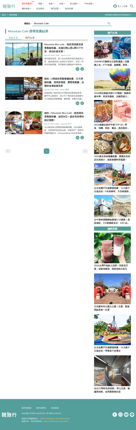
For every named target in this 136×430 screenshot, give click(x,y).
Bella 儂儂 (64, 89)
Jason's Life (66, 55)
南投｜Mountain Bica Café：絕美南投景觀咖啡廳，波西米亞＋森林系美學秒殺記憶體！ (64, 116)
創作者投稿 (26, 408)
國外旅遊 (26, 9)
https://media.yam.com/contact (56, 421)
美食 (51, 4)
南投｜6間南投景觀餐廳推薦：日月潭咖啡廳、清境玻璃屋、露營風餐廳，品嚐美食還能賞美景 (64, 82)
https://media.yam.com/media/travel (55, 418)
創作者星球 (27, 4)
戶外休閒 (89, 4)
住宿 (62, 4)
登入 (119, 6)
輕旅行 (8, 6)
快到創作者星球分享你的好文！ (118, 15)
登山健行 (74, 4)
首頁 (4, 15)
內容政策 (55, 408)
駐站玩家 (69, 9)
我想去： (28, 23)
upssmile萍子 (66, 124)
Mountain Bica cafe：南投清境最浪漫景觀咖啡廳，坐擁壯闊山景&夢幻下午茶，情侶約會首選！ (63, 48)
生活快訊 (40, 9)
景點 (41, 4)
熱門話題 (55, 9)
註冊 (125, 6)
